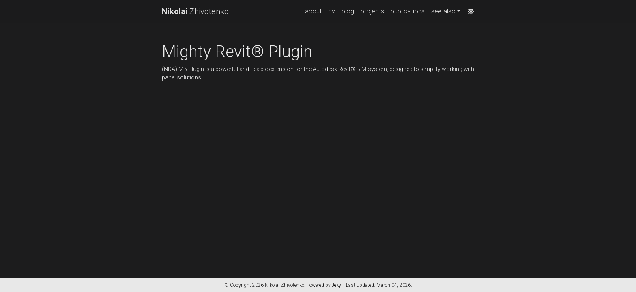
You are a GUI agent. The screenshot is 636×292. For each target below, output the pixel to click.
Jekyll (338, 285)
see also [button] (443, 11)
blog (348, 11)
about (313, 11)
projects (372, 11)
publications (408, 11)
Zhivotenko (195, 11)
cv (331, 11)
